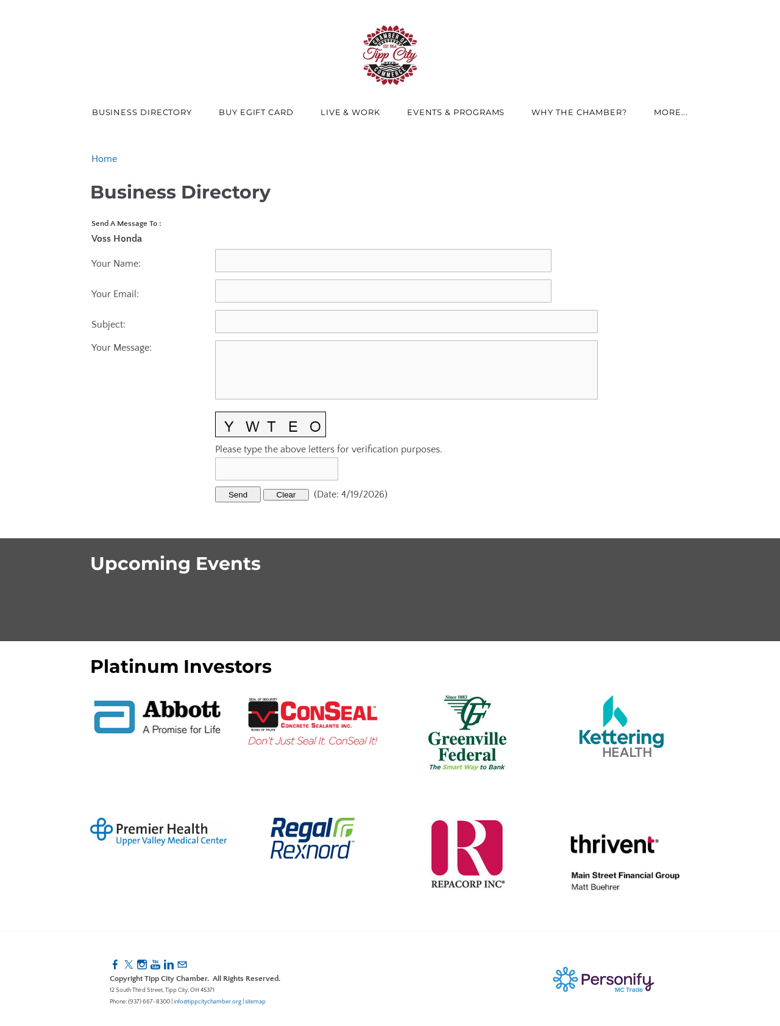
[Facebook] (115, 965)
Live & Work (350, 112)
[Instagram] (142, 965)
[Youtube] (155, 965)
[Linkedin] (169, 965)
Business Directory (142, 112)
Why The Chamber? (579, 112)
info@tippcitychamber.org (207, 1002)
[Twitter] (128, 965)
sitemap (255, 1002)
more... (671, 112)
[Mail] (182, 965)
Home (104, 158)
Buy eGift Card (256, 112)
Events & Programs (456, 112)
